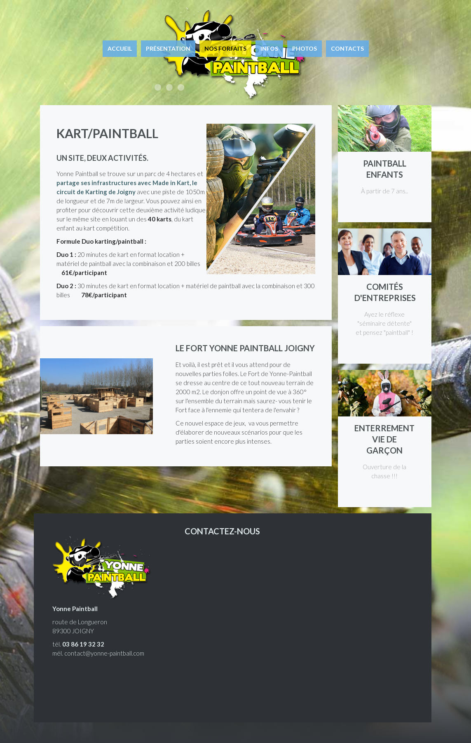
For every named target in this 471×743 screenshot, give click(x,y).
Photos (304, 48)
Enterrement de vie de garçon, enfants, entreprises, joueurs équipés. (169, 87)
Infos (269, 48)
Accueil (120, 48)
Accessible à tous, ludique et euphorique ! (158, 87)
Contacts (347, 48)
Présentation (168, 48)
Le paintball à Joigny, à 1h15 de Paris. (181, 87)
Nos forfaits (225, 48)
